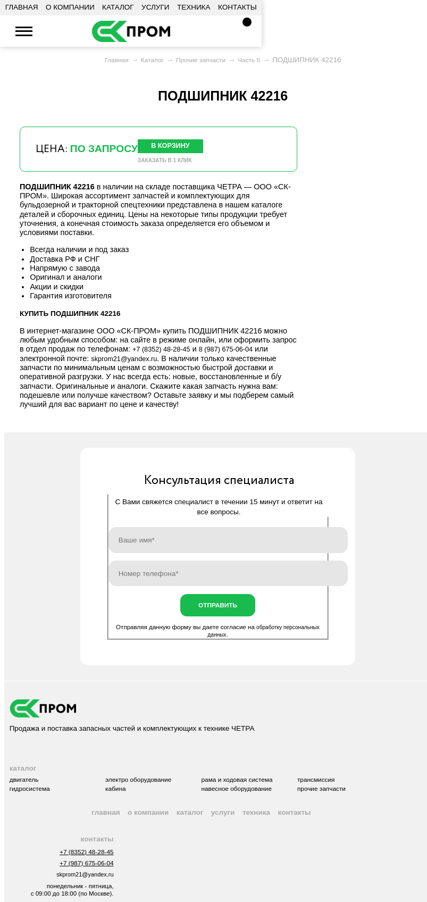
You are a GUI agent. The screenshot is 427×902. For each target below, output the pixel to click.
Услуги (155, 7)
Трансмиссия (351, 790)
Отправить (218, 610)
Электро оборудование (153, 790)
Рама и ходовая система (263, 790)
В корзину (175, 147)
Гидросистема (33, 800)
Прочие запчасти (357, 800)
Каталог (118, 7)
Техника (194, 7)
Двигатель (26, 790)
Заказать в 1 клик (168, 164)
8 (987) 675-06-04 (238, 353)
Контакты (237, 7)
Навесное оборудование (263, 800)
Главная (21, 7)
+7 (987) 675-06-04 (83, 880)
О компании (70, 7)
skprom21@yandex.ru (88, 32)
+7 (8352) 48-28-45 (56, 32)
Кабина (127, 800)
